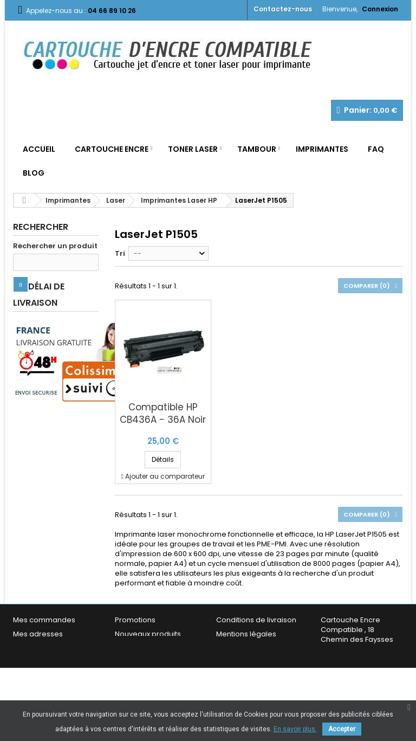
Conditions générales (254, 648)
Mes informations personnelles (43, 653)
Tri (120, 253)
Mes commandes (44, 620)
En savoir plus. (295, 729)
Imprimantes (322, 149)
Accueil (39, 149)
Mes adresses (38, 634)
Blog (33, 172)
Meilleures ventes (146, 648)
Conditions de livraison (256, 620)
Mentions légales (246, 634)
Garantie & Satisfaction (256, 662)
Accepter (341, 729)
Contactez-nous (282, 9)
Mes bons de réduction (53, 672)
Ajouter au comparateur (165, 476)
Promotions (135, 620)
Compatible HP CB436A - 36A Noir (163, 413)
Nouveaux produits (148, 634)
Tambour (256, 149)
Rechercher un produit (55, 246)
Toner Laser (193, 149)
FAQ (376, 149)
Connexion (380, 9)
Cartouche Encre (111, 149)
